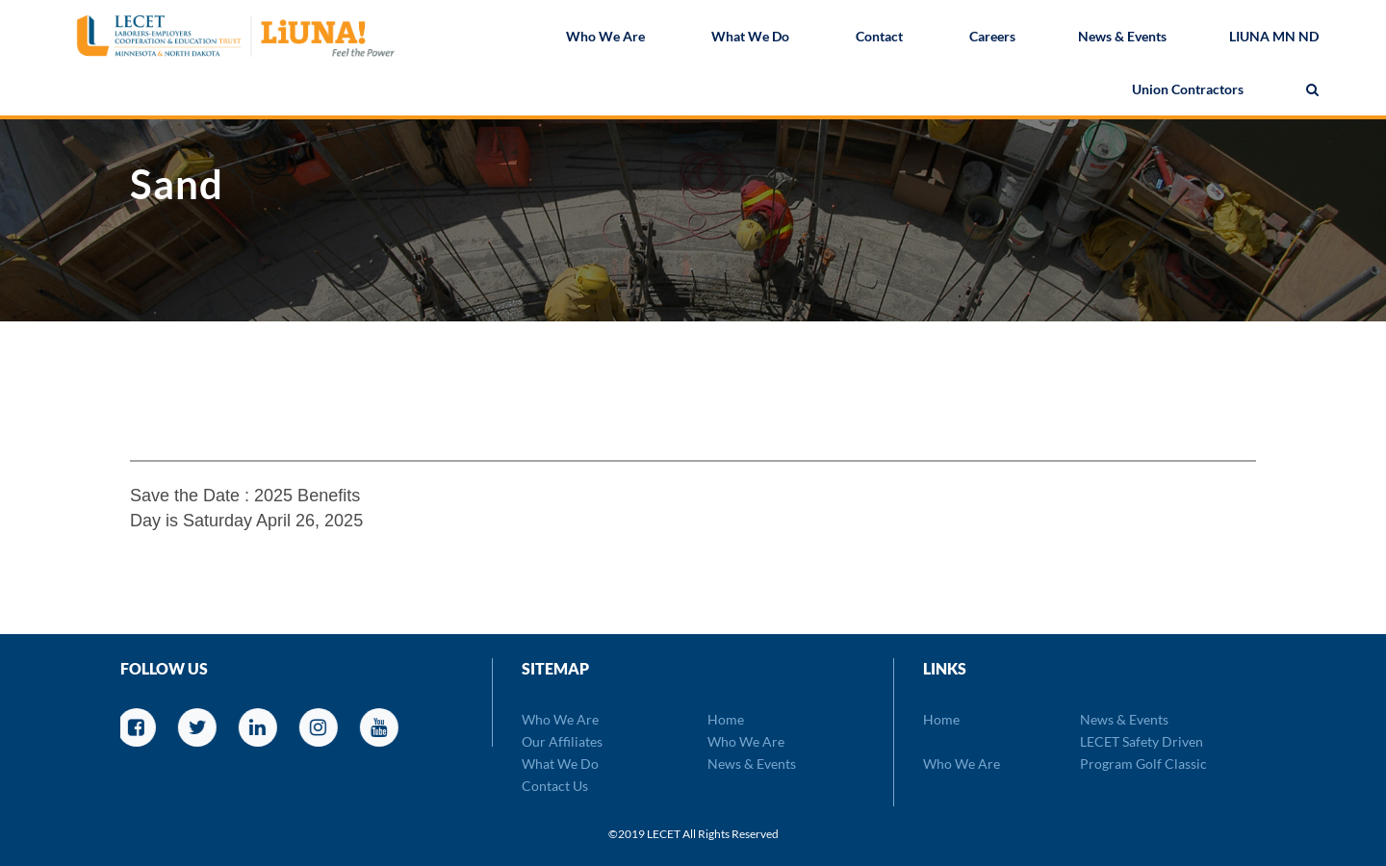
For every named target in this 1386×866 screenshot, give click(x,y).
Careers (992, 38)
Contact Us (555, 785)
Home (725, 719)
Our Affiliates (562, 741)
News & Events (1122, 38)
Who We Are (605, 38)
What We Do (750, 38)
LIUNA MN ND (1274, 38)
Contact (879, 38)
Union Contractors (1188, 91)
